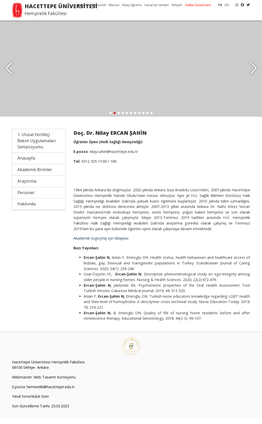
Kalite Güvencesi (198, 5)
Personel (99, 5)
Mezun (114, 5)
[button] (253, 71)
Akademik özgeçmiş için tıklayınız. (101, 244)
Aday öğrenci (132, 5)
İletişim (176, 5)
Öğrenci (84, 5)
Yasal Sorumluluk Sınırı (30, 402)
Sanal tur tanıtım (156, 5)
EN (227, 5)
